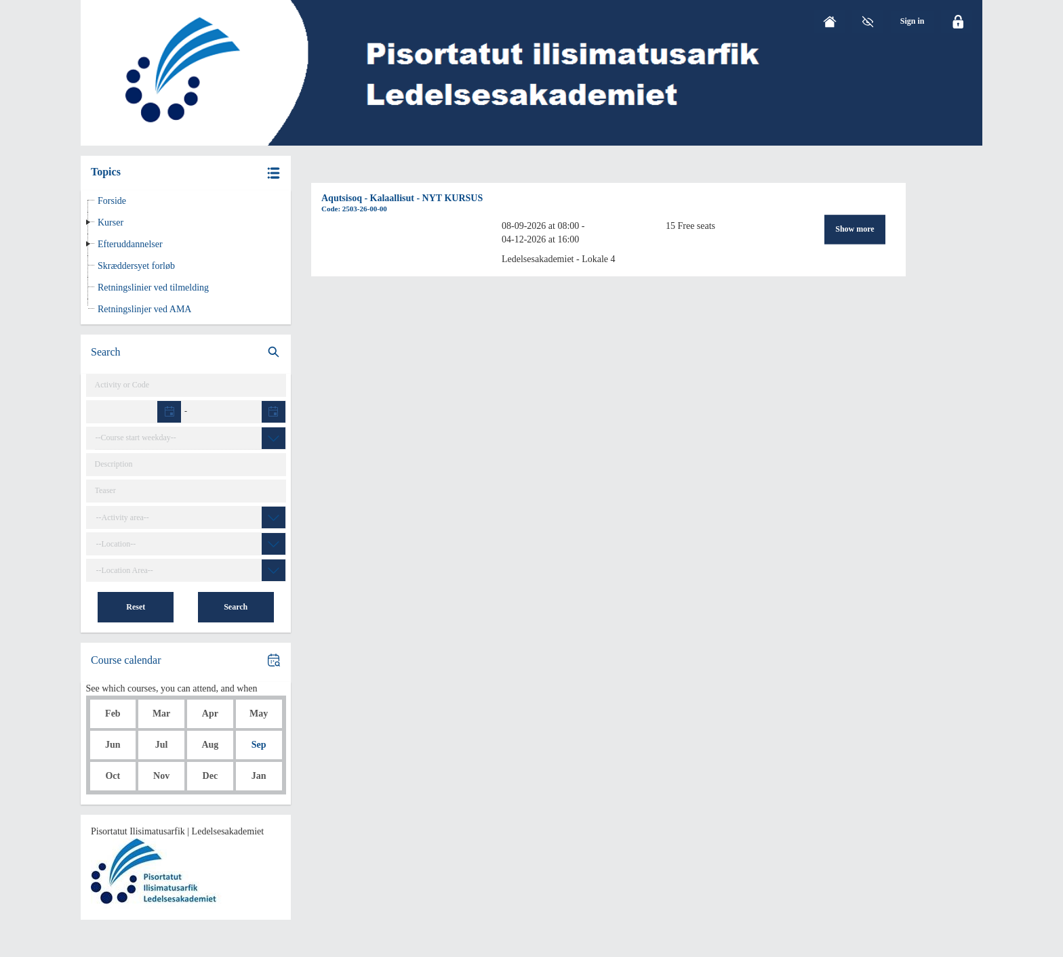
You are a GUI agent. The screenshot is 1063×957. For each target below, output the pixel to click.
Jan (259, 776)
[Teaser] (186, 491)
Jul (161, 745)
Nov (161, 776)
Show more (854, 229)
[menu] (912, 21)
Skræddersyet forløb (136, 266)
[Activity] (186, 385)
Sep (259, 745)
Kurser (110, 222)
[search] (186, 352)
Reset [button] (135, 607)
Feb (113, 713)
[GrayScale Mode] (867, 21)
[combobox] (190, 438)
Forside (112, 201)
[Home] (829, 21)
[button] (186, 173)
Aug (209, 745)
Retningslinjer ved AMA (144, 309)
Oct (112, 776)
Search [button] (235, 607)
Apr (210, 713)
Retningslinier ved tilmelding (153, 287)
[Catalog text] (186, 464)
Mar (161, 713)
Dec (210, 776)
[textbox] (134, 412)
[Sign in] (912, 21)
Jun (113, 745)
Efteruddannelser (130, 244)
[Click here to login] (956, 21)
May (258, 713)
